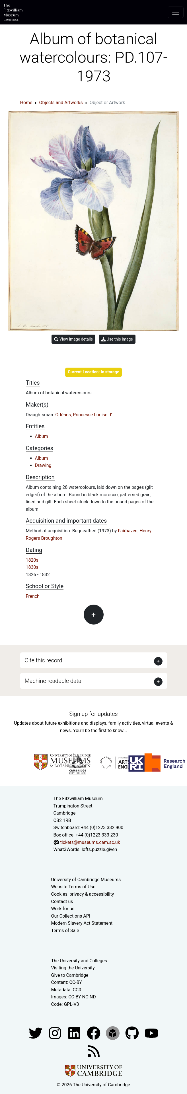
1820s (32, 560)
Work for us (63, 908)
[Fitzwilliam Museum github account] (132, 1032)
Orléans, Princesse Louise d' (83, 414)
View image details (73, 339)
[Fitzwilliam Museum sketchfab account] (113, 1032)
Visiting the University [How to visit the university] (73, 968)
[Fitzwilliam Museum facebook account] (75, 1032)
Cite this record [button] (43, 660)
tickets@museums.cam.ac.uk (90, 842)
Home (26, 102)
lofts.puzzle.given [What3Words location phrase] (99, 849)
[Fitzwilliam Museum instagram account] (55, 1032)
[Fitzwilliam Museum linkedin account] (94, 1032)
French (33, 596)
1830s (32, 567)
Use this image (117, 339)
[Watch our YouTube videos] (151, 1032)
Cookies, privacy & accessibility (82, 894)
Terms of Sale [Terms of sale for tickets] (65, 930)
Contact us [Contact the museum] (62, 901)
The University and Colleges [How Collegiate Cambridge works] (79, 960)
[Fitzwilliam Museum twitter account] (36, 1032)
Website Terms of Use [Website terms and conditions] (73, 886)
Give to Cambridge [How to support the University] (70, 975)
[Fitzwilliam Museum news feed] (94, 1051)
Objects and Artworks (61, 102)
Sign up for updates (93, 713)
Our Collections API (71, 916)
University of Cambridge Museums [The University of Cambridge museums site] (86, 879)
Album (41, 436)
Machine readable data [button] (53, 680)
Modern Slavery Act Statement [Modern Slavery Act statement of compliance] (82, 923)
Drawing (43, 465)
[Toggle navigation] (176, 12)
